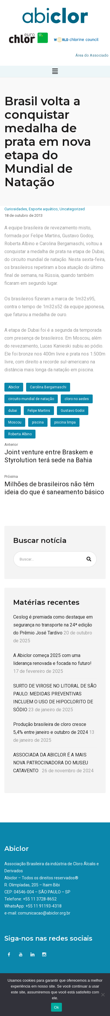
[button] (55, 71)
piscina (38, 422)
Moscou (14, 422)
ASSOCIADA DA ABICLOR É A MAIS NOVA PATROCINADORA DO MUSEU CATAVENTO (50, 762)
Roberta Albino (20, 434)
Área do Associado (92, 55)
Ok (56, 1007)
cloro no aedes (77, 399)
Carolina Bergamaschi (48, 387)
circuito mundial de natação (31, 399)
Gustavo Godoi (72, 411)
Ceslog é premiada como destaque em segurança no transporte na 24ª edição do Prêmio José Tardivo (53, 625)
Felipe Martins (39, 411)
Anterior (11, 444)
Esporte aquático (43, 209)
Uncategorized (72, 209)
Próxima (11, 476)
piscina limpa (65, 422)
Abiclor (13, 387)
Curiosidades (15, 209)
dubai (12, 411)
